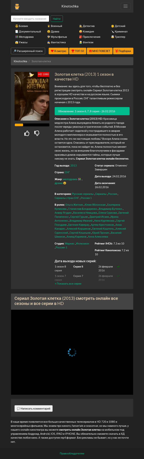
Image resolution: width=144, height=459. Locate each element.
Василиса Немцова (85, 212)
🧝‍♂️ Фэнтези (86, 42)
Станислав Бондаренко (83, 208)
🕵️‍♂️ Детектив (87, 25)
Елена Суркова (108, 212)
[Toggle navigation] (125, 6)
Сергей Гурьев (79, 216)
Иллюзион (82, 243)
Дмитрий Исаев (99, 216)
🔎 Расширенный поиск (28, 50)
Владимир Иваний (81, 220)
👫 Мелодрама (24, 36)
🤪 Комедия (86, 31)
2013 (73, 165)
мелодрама (70, 179)
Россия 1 (86, 197)
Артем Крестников (102, 224)
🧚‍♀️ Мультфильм (57, 36)
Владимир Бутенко (111, 208)
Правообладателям (72, 453)
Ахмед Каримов (77, 236)
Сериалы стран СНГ (67, 197)
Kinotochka (69, 6)
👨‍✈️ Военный (54, 25)
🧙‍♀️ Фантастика (56, 42)
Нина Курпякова (104, 220)
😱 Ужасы (21, 42)
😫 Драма (53, 31)
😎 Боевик (21, 25)
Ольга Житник (74, 204)
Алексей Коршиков (79, 228)
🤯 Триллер (118, 36)
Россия (113, 193)
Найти (57, 18)
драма (59, 183)
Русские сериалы (83, 193)
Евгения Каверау (79, 224)
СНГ (67, 172)
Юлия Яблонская (95, 204)
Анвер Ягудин (63, 212)
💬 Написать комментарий (33, 408)
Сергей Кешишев (80, 232)
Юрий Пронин (101, 232)
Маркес (70, 243)
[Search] (30, 18)
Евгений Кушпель (103, 228)
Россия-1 (61, 247)
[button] (68, 283)
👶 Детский (118, 25)
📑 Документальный (26, 31)
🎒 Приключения (89, 36)
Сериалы (101, 193)
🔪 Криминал (119, 31)
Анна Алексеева (98, 236)
